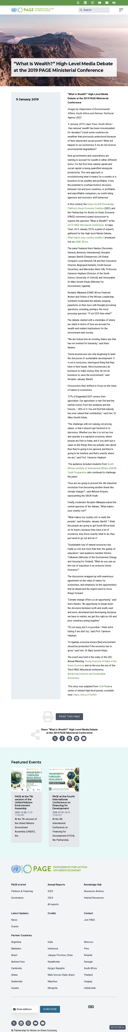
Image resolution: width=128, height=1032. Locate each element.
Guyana (15, 988)
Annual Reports (56, 884)
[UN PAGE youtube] (99, 2)
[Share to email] (83, 738)
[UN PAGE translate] (114, 2)
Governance (17, 897)
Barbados (16, 948)
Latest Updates (20, 913)
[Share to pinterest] (69, 738)
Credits (52, 913)
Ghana (14, 974)
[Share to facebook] (62, 738)
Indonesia (53, 948)
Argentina (16, 942)
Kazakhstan (54, 961)
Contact (88, 913)
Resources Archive (94, 891)
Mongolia (52, 988)
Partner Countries (21, 935)
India (50, 942)
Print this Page (69, 716)
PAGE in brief (18, 884)
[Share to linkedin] (76, 738)
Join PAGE (89, 919)
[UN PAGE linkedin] (85, 2)
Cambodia (16, 968)
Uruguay (88, 981)
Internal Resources (94, 897)
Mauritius (52, 981)
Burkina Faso (18, 961)
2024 (50, 897)
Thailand (88, 974)
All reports (53, 904)
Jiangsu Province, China (60, 955)
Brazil (14, 955)
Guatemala (16, 981)
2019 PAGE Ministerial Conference (86, 225)
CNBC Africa (81, 241)
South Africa (90, 968)
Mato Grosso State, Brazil (61, 974)
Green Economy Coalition (91, 208)
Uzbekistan (90, 988)
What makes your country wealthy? (86, 237)
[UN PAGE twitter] (78, 2)
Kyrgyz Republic (56, 968)
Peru (86, 948)
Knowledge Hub (92, 884)
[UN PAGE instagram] (92, 2)
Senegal (88, 961)
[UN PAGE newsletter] (107, 2)
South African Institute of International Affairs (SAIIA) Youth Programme (92, 468)
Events (14, 926)
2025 (50, 891)
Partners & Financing (22, 891)
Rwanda (88, 955)
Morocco (88, 942)
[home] (49, 871)
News (14, 919)
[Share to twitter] (55, 738)
